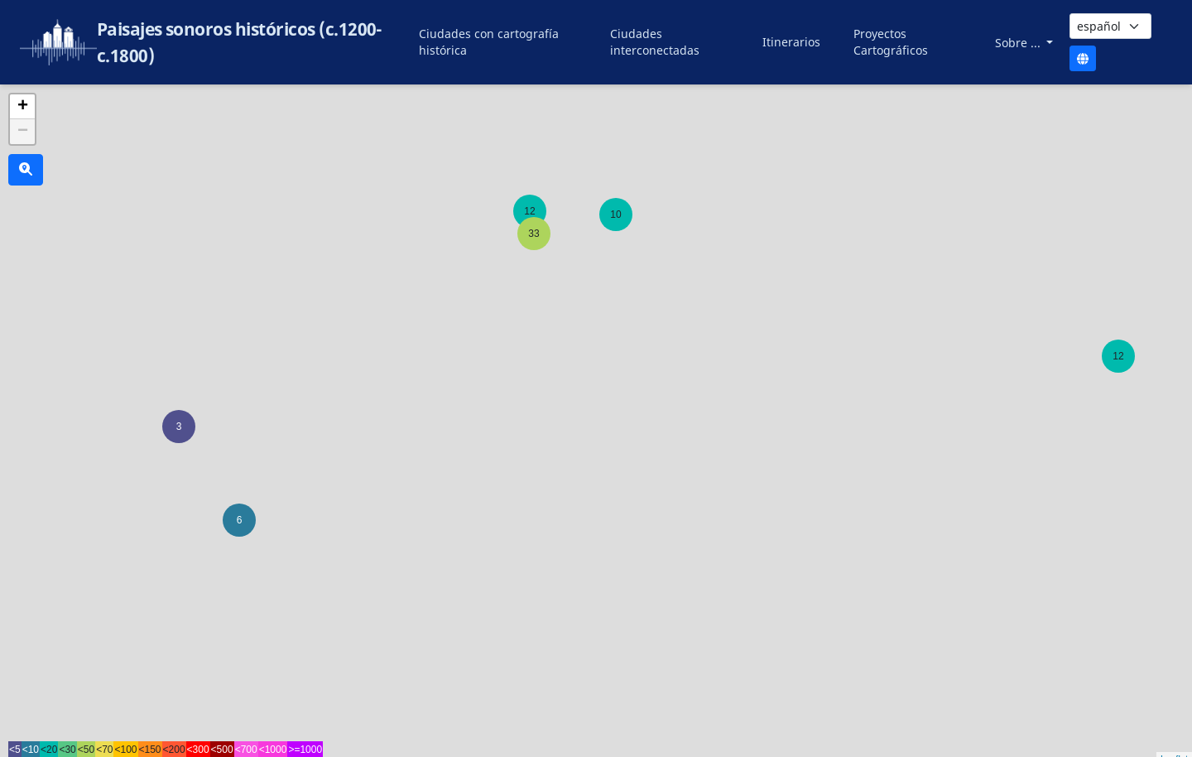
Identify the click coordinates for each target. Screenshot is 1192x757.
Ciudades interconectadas (654, 42)
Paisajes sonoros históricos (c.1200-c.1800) (239, 42)
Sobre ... (1019, 43)
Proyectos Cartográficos (890, 42)
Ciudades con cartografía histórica (489, 42)
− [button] (22, 131)
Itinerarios (791, 42)
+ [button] (22, 106)
